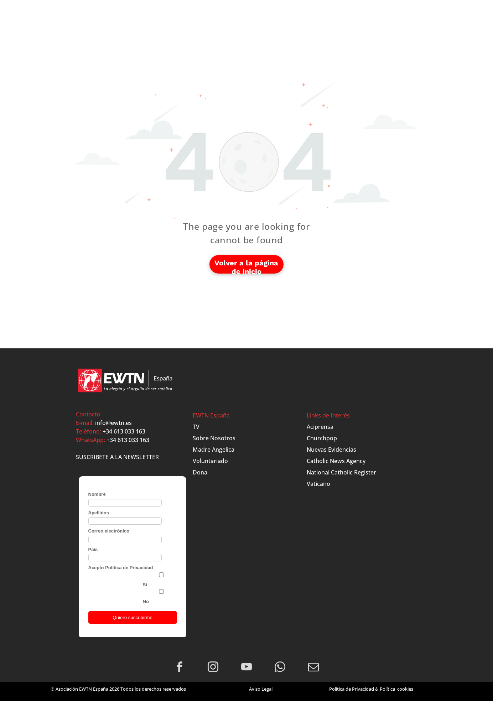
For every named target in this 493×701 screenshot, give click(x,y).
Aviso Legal (261, 689)
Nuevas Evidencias (331, 449)
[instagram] (213, 668)
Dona (200, 472)
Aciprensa (320, 427)
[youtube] (247, 668)
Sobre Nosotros (214, 438)
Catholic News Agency (336, 461)
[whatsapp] (280, 668)
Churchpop (322, 438)
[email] (314, 668)
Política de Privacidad (351, 689)
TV (196, 427)
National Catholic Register (341, 472)
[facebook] (180, 668)
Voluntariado (210, 461)
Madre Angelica (213, 449)
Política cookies (396, 689)
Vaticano (318, 484)
